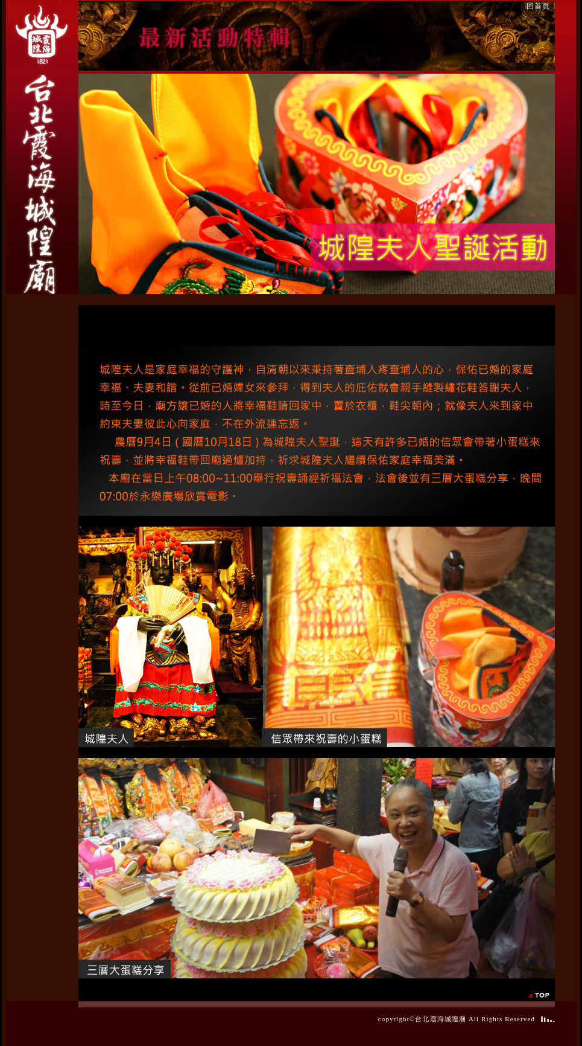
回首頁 (538, 6)
